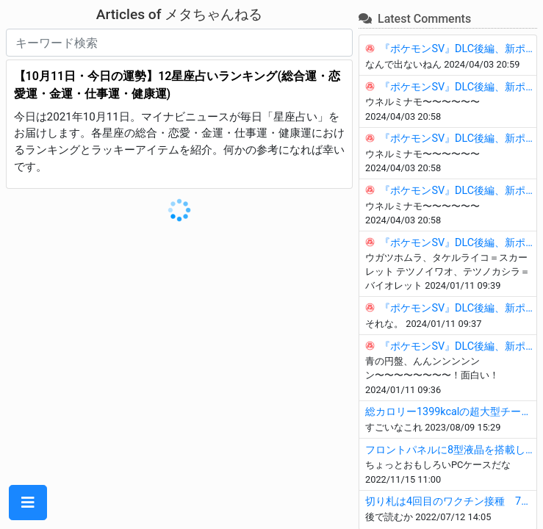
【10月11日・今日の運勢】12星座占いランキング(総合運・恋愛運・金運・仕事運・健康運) (177, 85)
